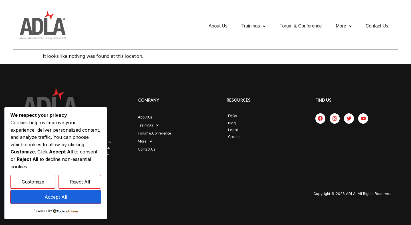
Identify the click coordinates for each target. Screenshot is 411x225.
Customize (33, 182)
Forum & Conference (300, 25)
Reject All (80, 182)
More (343, 25)
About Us (218, 25)
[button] (253, 26)
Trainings (253, 25)
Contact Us (377, 25)
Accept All (56, 197)
